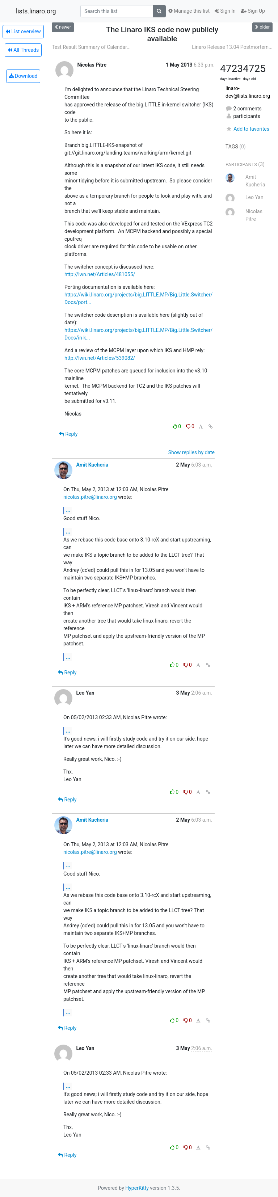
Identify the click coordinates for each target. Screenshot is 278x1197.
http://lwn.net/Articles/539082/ (99, 358)
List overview (23, 31)
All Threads (23, 50)
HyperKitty (137, 1188)
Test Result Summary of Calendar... (91, 47)
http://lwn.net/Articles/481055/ (99, 274)
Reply (68, 434)
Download (23, 76)
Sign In (225, 11)
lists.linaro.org (36, 11)
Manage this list (189, 11)
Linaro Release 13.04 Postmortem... (232, 47)
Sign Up (253, 11)
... (68, 510)
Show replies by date (191, 452)
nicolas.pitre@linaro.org (90, 497)
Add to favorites (247, 129)
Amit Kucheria (92, 465)
